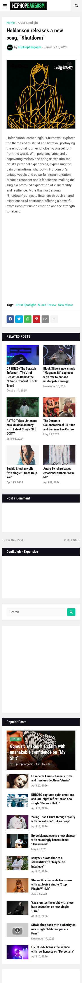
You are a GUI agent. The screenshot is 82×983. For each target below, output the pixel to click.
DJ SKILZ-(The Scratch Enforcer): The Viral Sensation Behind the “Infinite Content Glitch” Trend (22, 377)
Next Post (71, 539)
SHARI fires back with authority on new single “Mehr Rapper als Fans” (53, 929)
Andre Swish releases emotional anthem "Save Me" (59, 473)
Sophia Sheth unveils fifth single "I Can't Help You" (22, 473)
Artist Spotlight (28, 22)
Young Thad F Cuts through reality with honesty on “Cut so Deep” (53, 819)
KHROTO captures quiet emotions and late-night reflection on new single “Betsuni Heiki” (52, 799)
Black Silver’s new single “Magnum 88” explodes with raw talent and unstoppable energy (59, 375)
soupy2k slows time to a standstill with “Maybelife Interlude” (48, 862)
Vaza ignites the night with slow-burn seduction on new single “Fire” (52, 907)
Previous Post (13, 539)
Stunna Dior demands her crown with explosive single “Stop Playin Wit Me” (51, 884)
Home (11, 22)
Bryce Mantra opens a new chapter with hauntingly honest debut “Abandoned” (53, 840)
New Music (65, 304)
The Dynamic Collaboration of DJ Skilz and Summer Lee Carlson (59, 425)
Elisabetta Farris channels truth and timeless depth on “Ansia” (51, 778)
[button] (5, 5)
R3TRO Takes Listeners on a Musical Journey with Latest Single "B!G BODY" (22, 427)
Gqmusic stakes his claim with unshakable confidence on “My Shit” (37, 752)
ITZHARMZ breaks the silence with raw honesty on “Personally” (52, 949)
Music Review (47, 304)
